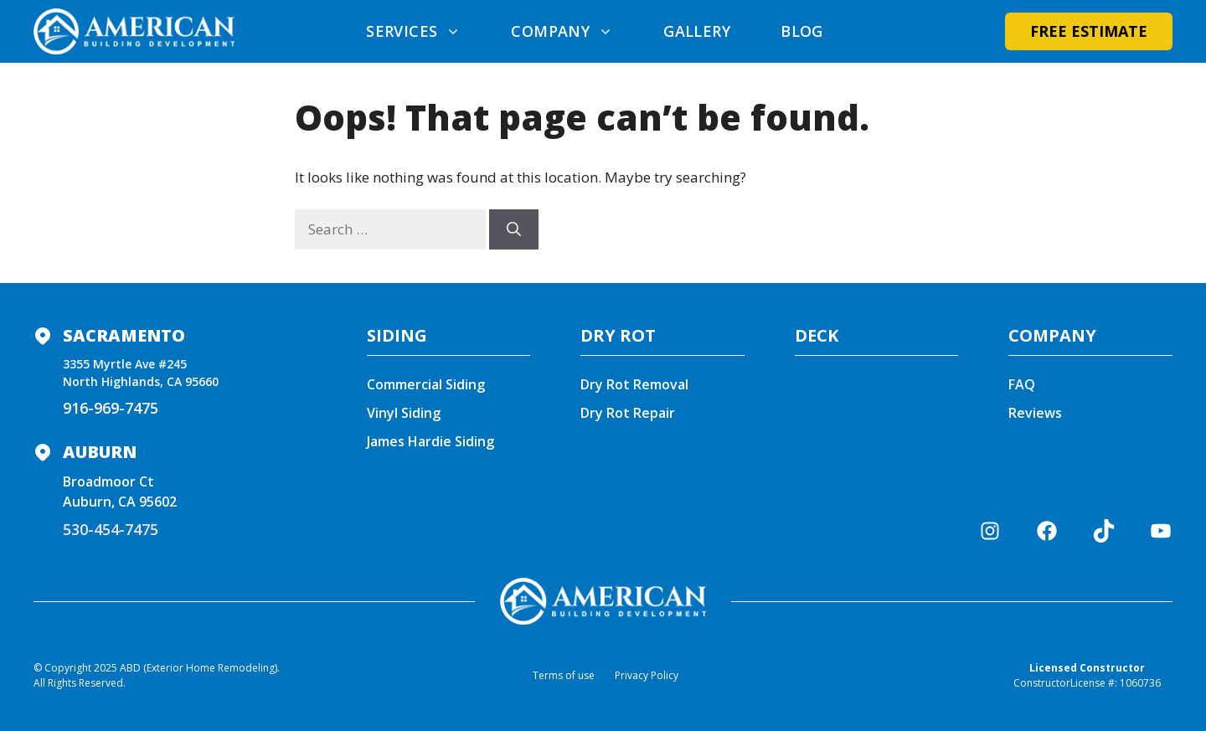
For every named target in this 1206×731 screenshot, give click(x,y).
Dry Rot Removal (634, 384)
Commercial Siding (426, 384)
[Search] (514, 229)
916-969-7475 (110, 408)
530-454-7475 (110, 529)
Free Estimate (1088, 31)
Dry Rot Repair (627, 413)
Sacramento (124, 335)
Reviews (1035, 413)
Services (426, 31)
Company (574, 31)
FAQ (1021, 384)
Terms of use (564, 675)
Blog (802, 31)
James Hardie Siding (430, 441)
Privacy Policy (646, 675)
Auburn (100, 451)
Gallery (696, 31)
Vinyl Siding (404, 413)
